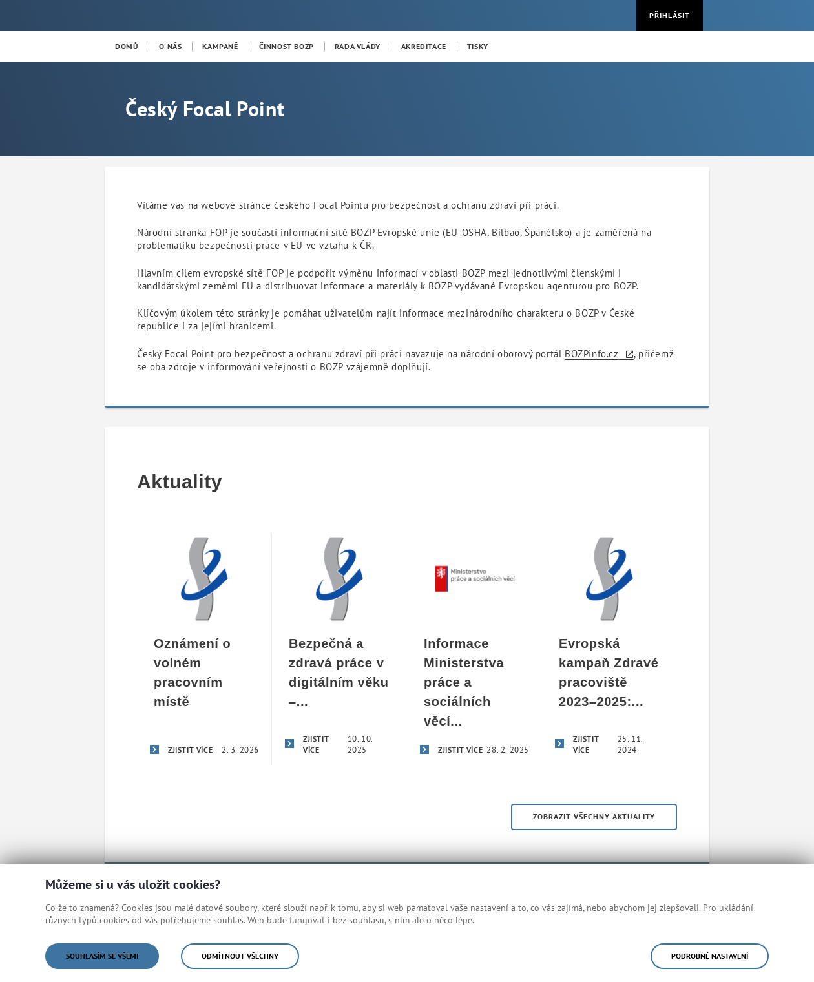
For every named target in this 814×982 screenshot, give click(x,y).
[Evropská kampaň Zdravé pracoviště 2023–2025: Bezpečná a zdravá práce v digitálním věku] (609, 649)
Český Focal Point (204, 108)
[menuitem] (127, 46)
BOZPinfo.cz (592, 354)
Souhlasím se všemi (102, 956)
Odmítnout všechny (240, 956)
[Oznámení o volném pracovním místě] (204, 649)
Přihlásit (669, 15)
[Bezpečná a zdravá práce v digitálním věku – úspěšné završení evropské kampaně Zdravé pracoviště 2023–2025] (339, 649)
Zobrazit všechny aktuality (594, 816)
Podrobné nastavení (709, 956)
